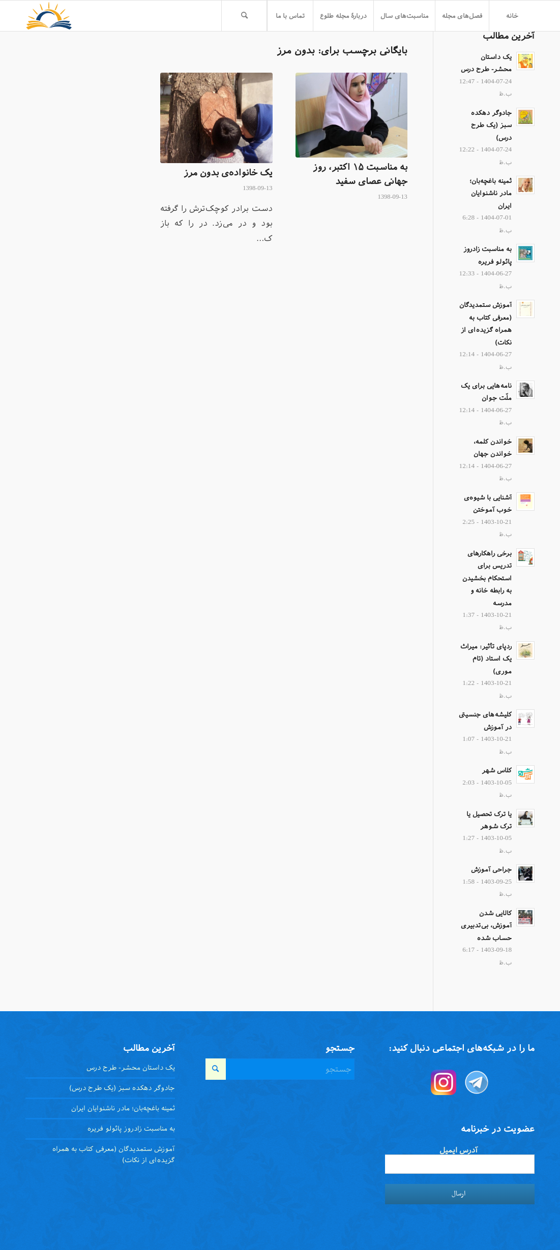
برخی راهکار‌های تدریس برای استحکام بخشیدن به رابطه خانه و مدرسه (487, 578)
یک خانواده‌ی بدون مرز (228, 173)
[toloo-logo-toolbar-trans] (49, 16)
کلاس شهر (497, 770)
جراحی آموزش (491, 869)
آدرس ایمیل (458, 1150)
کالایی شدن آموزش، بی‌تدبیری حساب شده (486, 926)
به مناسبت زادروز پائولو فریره (131, 1128)
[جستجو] (244, 16)
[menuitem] (512, 16)
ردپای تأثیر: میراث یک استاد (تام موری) (486, 659)
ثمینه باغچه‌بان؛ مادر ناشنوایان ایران (490, 193)
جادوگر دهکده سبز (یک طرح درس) (491, 125)
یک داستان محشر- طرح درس (130, 1068)
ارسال (458, 1194)
